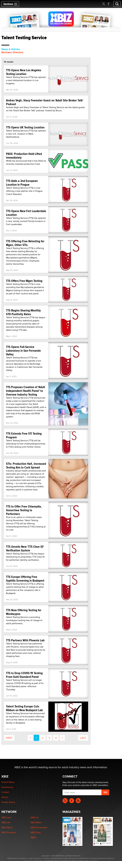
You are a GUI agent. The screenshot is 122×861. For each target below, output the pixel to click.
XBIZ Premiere (8, 832)
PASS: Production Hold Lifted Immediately (24, 155)
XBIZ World (6, 827)
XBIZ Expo (35, 832)
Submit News (8, 782)
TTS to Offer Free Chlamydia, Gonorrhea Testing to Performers (24, 510)
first (9, 738)
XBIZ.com (6, 817)
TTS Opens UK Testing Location (25, 127)
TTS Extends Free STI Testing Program (24, 435)
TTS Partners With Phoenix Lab (25, 640)
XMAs (33, 837)
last (83, 738)
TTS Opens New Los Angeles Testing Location (23, 72)
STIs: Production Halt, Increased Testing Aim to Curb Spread (26, 465)
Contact (5, 792)
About (4, 797)
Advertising (7, 787)
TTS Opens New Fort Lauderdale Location (26, 213)
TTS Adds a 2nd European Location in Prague (22, 182)
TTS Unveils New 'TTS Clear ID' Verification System (25, 548)
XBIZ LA (34, 817)
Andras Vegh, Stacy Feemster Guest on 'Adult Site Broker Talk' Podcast (44, 102)
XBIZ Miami (36, 822)
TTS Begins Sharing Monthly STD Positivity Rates (23, 312)
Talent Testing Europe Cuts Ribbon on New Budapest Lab (24, 708)
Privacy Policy (8, 802)
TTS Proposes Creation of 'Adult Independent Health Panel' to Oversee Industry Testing (25, 391)
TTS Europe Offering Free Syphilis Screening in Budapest (25, 578)
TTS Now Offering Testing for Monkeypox (23, 612)
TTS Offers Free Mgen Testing (24, 280)
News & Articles (10, 49)
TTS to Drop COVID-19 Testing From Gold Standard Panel (24, 675)
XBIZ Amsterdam (38, 827)
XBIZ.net (5, 822)
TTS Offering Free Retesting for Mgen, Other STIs (25, 243)
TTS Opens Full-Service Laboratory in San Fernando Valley (23, 350)
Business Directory (12, 52)
